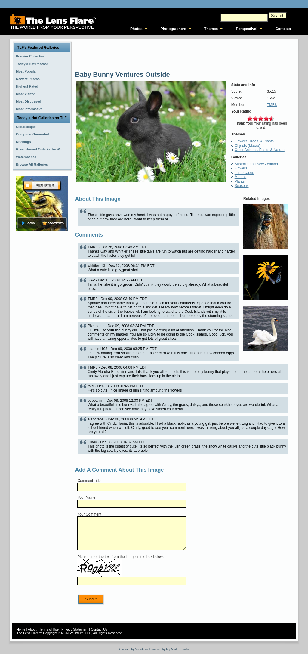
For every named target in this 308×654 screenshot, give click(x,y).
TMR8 (272, 105)
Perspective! (246, 29)
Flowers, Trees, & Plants (254, 141)
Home (21, 629)
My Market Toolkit (177, 649)
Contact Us (99, 629)
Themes (211, 29)
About (32, 629)
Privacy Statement (74, 629)
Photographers (173, 29)
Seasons (242, 186)
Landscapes (244, 173)
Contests (283, 29)
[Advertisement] (42, 327)
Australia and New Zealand (256, 164)
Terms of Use (49, 629)
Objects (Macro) (247, 146)
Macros (240, 177)
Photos (136, 29)
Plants (240, 181)
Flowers (241, 168)
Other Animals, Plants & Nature (260, 150)
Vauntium (141, 649)
